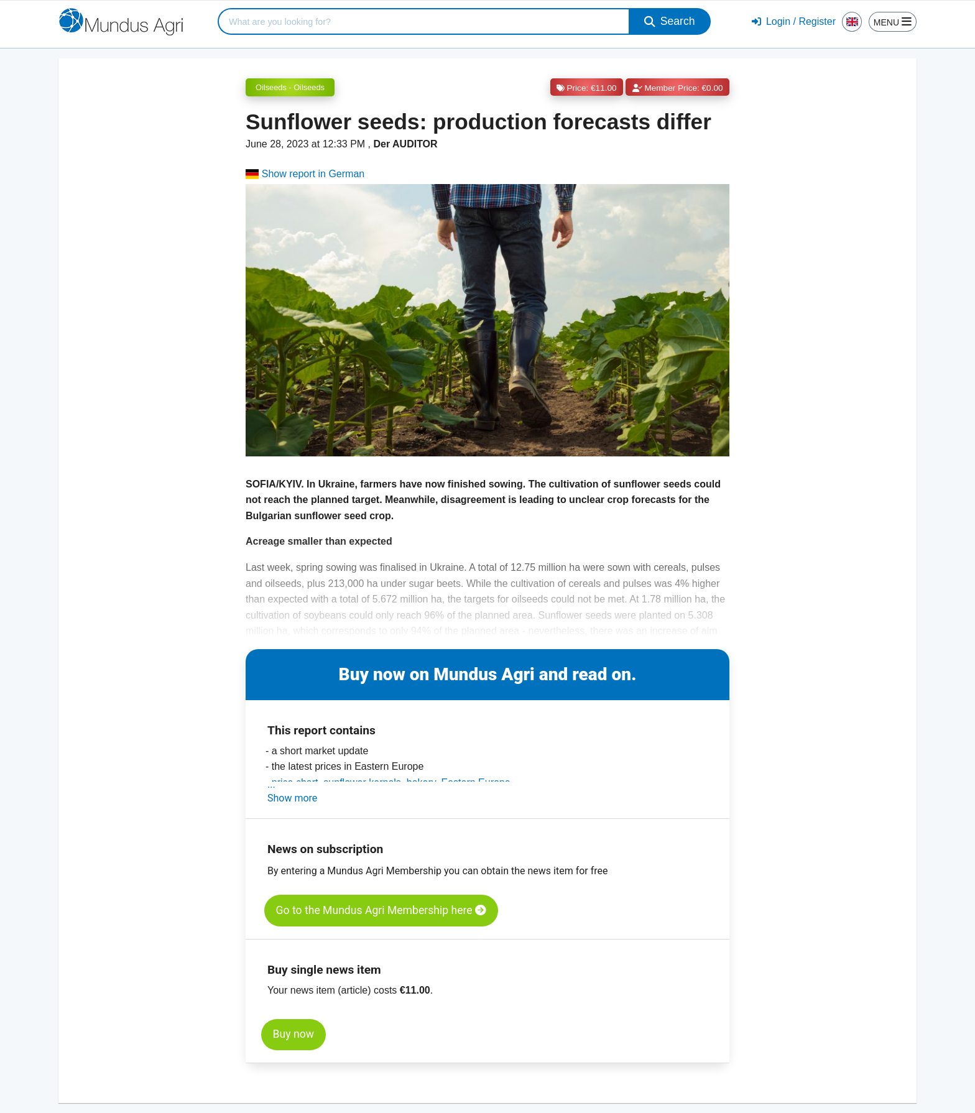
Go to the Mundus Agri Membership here (381, 910)
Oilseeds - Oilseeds (290, 87)
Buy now (293, 1034)
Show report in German (305, 174)
